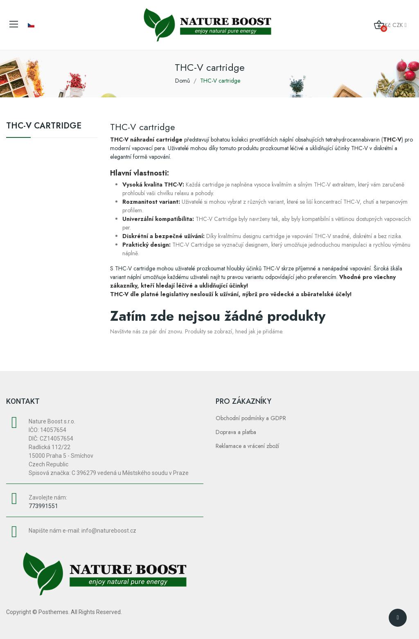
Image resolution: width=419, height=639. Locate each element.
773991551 (43, 506)
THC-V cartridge (43, 127)
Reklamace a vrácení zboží (247, 446)
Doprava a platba (236, 432)
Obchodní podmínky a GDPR (251, 418)
